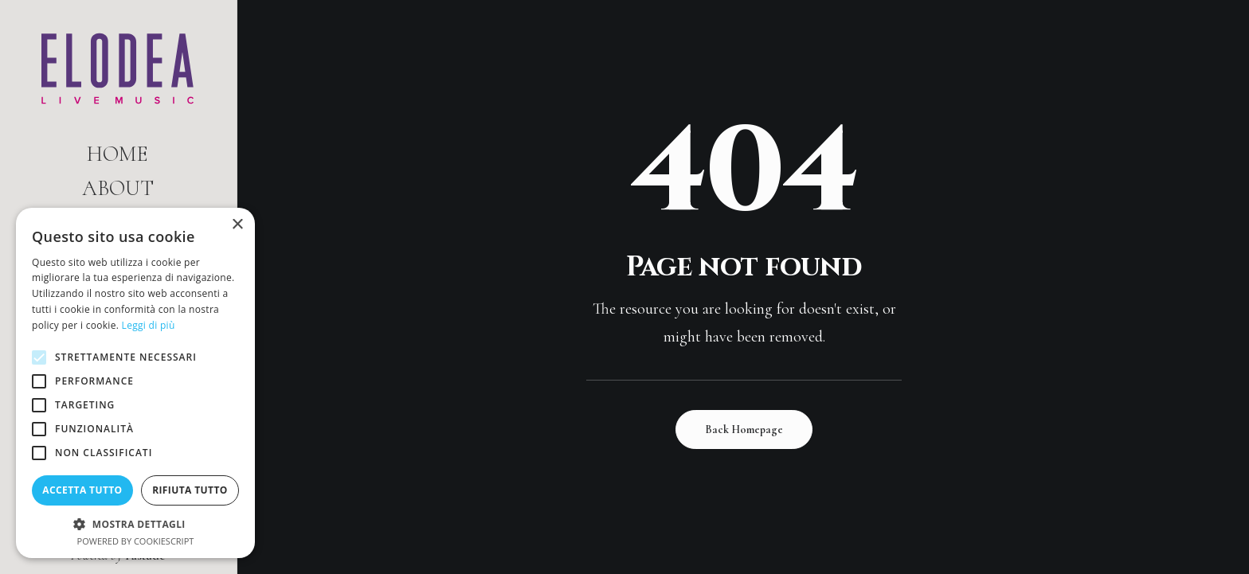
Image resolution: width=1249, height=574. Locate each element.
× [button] (237, 225)
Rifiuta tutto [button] (190, 490)
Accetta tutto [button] (82, 490)
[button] (135, 523)
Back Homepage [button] (744, 429)
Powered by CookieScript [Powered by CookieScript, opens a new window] (135, 541)
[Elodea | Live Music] (117, 68)
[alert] (135, 383)
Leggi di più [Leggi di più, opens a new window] (148, 325)
